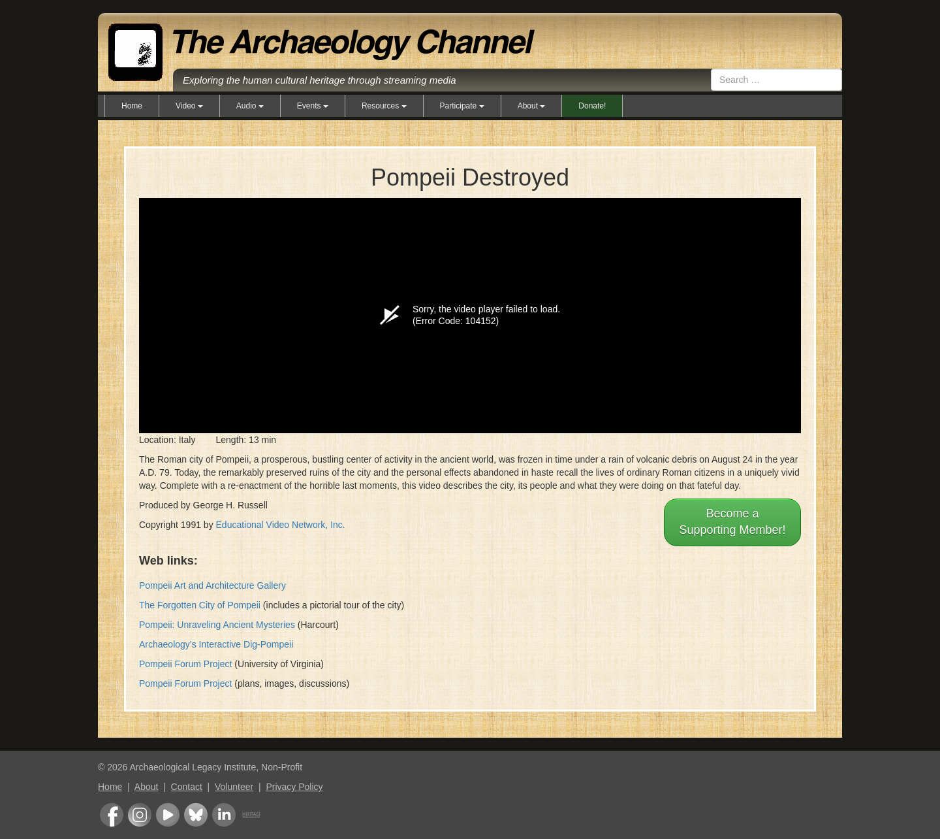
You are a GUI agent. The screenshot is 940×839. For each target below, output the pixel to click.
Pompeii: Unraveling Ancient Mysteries (217, 624)
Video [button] (189, 105)
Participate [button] (462, 105)
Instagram (139, 815)
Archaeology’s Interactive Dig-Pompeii (216, 644)
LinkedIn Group (224, 815)
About (146, 786)
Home (131, 105)
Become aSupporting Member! (732, 522)
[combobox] (776, 80)
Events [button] (312, 105)
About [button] (532, 105)
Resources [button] (384, 105)
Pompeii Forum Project (185, 664)
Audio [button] (250, 105)
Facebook (111, 815)
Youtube (168, 815)
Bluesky (196, 815)
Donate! (592, 105)
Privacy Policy (294, 786)
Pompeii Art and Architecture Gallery (212, 585)
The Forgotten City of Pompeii (199, 605)
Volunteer (234, 786)
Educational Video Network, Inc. (280, 524)
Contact (186, 786)
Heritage (251, 815)
